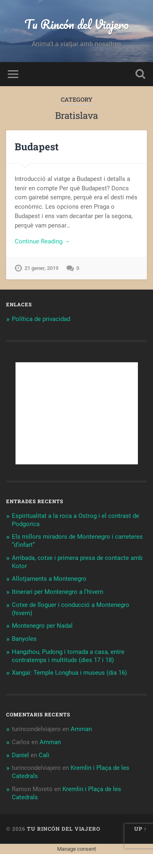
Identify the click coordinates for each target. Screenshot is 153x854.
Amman (81, 729)
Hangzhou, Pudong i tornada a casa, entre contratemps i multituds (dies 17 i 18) (68, 656)
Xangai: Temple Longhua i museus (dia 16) (69, 672)
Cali (44, 755)
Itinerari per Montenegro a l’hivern (57, 591)
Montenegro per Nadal (42, 625)
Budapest (37, 146)
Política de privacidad (41, 319)
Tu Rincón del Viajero (76, 24)
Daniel (20, 755)
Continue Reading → (42, 241)
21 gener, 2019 (41, 268)
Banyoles (24, 638)
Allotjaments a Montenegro (49, 578)
